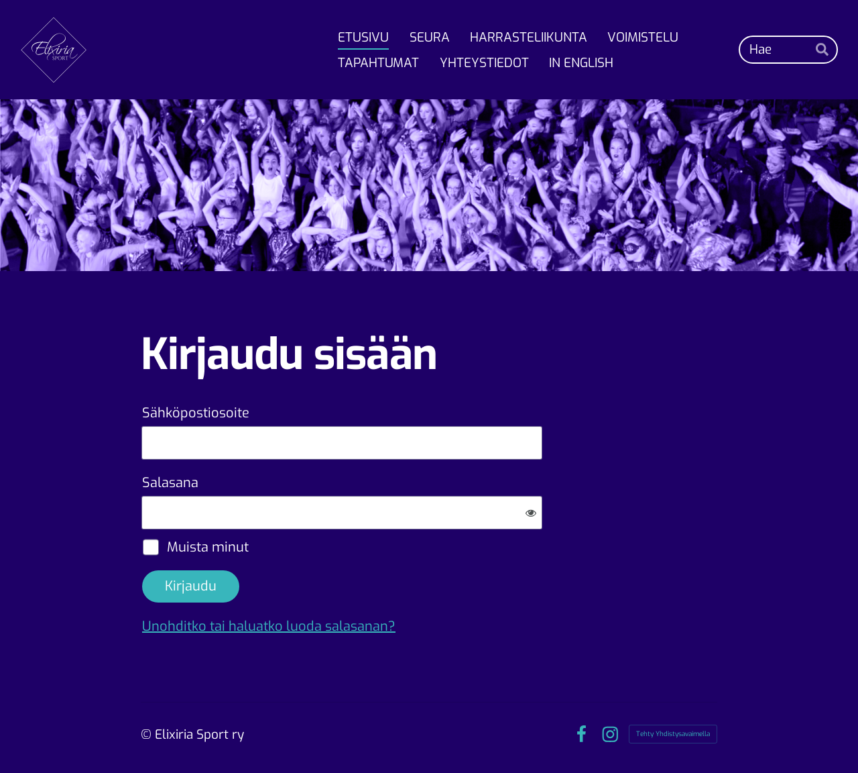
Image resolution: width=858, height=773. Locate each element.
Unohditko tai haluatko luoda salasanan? (268, 626)
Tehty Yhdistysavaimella (673, 733)
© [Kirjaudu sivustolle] (148, 734)
